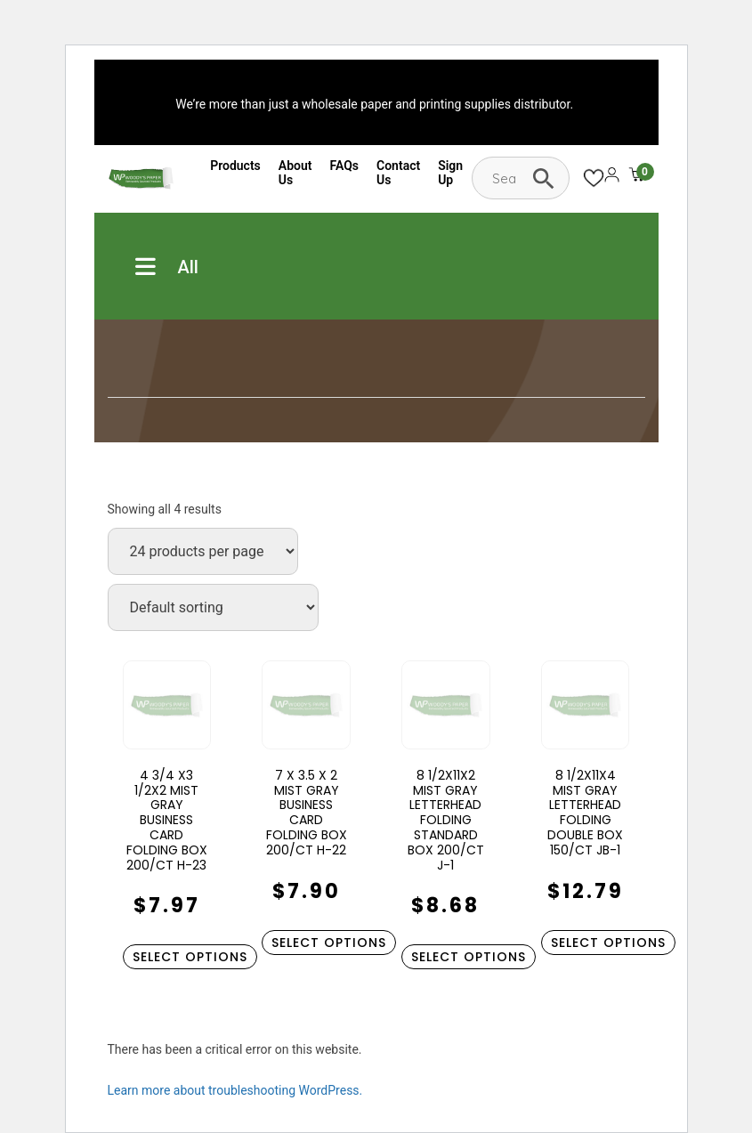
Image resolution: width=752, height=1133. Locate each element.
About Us (295, 172)
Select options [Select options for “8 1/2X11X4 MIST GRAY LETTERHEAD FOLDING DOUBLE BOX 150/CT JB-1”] (608, 942)
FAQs (345, 165)
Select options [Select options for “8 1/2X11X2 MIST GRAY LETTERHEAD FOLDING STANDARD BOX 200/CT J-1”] (468, 957)
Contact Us (398, 172)
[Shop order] (213, 607)
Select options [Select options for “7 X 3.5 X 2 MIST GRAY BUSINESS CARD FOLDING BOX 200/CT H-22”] (328, 942)
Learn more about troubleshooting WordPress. (235, 1090)
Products (235, 165)
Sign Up (450, 172)
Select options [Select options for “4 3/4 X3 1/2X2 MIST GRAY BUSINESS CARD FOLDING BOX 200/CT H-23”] (190, 957)
